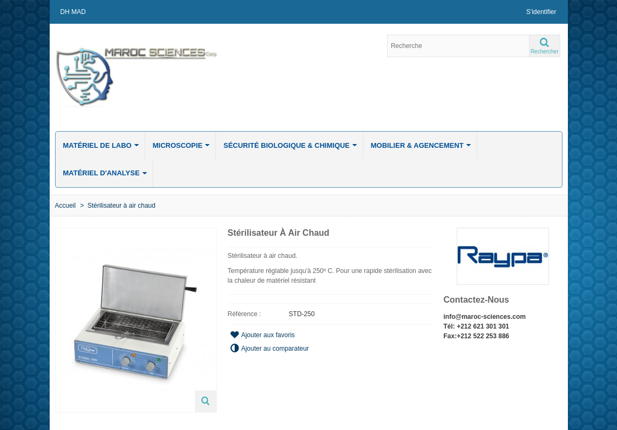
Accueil (65, 205)
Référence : (244, 314)
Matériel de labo (101, 145)
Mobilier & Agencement (421, 145)
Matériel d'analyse (105, 173)
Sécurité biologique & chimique (290, 145)
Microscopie (181, 145)
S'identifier (541, 12)
